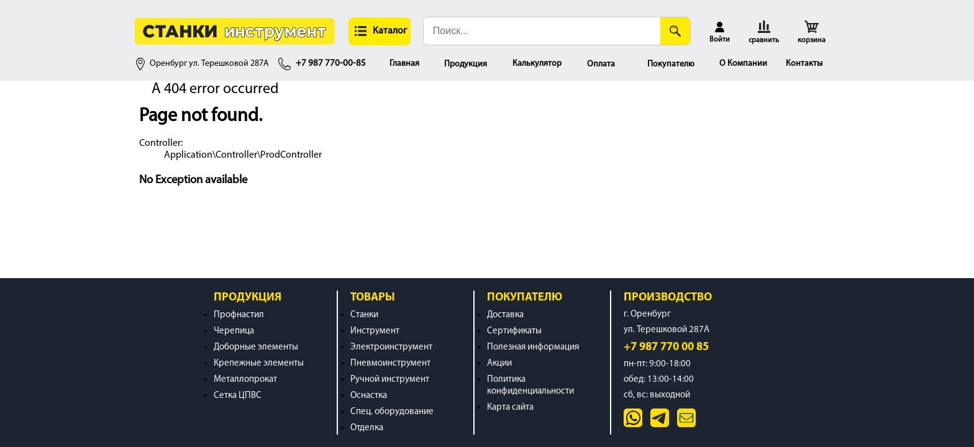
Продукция (465, 64)
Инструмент (374, 331)
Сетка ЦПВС (238, 395)
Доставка (505, 315)
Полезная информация (533, 347)
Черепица (234, 331)
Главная (404, 63)
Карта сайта (510, 407)
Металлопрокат (245, 379)
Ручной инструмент (389, 379)
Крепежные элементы (259, 363)
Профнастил (239, 315)
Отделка (366, 428)
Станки (364, 315)
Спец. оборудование (392, 412)
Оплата (601, 64)
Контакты (804, 63)
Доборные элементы (256, 347)
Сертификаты (514, 331)
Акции (499, 363)
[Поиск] (675, 31)
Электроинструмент (391, 347)
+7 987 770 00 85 (666, 347)
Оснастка (368, 395)
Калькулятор (537, 63)
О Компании (743, 63)
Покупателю (670, 64)
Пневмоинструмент (390, 363)
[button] (379, 31)
